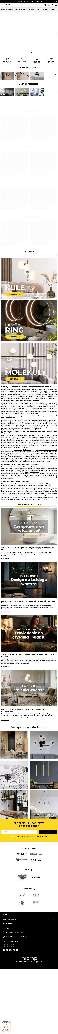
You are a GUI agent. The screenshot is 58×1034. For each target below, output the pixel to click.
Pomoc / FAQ (14, 497)
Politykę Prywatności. (41, 836)
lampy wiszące (38, 435)
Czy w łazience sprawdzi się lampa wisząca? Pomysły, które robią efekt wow (27, 549)
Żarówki (53, 10)
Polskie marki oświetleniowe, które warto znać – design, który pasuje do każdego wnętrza (28, 602)
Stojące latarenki (24, 474)
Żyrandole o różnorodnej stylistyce (29, 442)
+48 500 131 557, (10, 937)
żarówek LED (48, 460)
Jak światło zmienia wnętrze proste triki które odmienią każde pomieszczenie (24, 710)
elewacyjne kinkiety (21, 475)
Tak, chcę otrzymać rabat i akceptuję (30, 837)
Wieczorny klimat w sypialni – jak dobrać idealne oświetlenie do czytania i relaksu (28, 655)
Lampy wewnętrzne (7, 10)
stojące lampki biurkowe (22, 450)
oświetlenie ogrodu (16, 467)
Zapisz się (47, 832)
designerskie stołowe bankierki (46, 450)
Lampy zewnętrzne (20, 10)
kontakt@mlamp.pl (12, 941)
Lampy (31, 10)
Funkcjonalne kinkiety (46, 437)
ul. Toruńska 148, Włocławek (14, 932)
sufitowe (46, 435)
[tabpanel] (29, 33)
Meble (38, 10)
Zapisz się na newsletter (29, 824)
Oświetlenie (45, 10)
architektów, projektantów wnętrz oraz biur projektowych (29, 428)
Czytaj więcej (5, 558)
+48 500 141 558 (22, 937)
